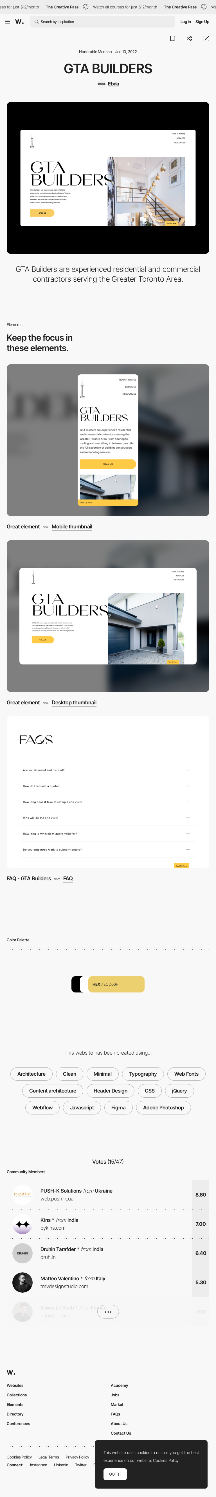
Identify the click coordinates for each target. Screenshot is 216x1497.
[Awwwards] (19, 21)
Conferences (18, 1423)
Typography (143, 1074)
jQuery (179, 1091)
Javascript (82, 1108)
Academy (119, 1385)
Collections (17, 1394)
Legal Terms (49, 1457)
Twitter (81, 1464)
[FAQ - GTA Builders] (108, 792)
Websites (15, 1385)
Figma (118, 1108)
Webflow (42, 1108)
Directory (15, 1414)
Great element (23, 526)
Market (117, 1404)
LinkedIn (61, 1464)
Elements (15, 1404)
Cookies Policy (19, 1457)
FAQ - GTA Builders (29, 878)
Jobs (115, 1394)
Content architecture (52, 1091)
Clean (69, 1074)
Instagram (38, 1464)
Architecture (31, 1074)
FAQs (115, 1414)
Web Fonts (186, 1074)
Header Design (110, 1091)
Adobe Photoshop (163, 1108)
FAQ (68, 878)
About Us (119, 1423)
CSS (150, 1091)
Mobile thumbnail (72, 527)
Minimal (103, 1074)
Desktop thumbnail (74, 702)
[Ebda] (108, 83)
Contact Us (121, 1433)
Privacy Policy (77, 1457)
